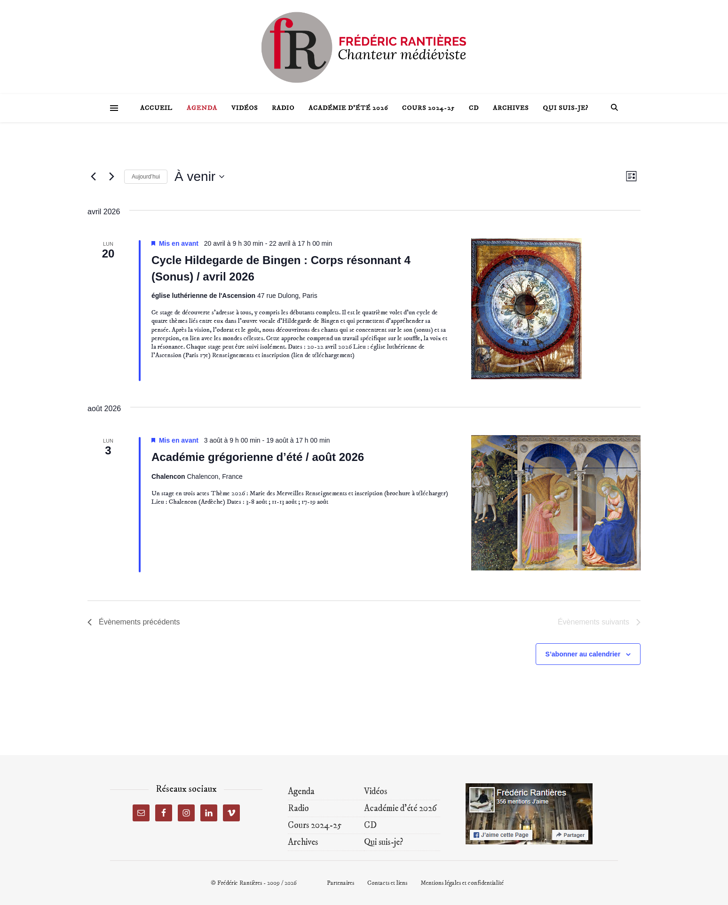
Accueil (156, 108)
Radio (283, 108)
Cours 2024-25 (428, 108)
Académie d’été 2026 (348, 108)
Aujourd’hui (146, 176)
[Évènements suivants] (111, 176)
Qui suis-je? (565, 108)
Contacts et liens (387, 883)
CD (474, 108)
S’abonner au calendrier (583, 654)
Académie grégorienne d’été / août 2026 (257, 457)
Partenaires (340, 883)
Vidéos (244, 108)
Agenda (202, 108)
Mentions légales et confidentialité (462, 883)
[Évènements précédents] (93, 176)
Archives (511, 108)
